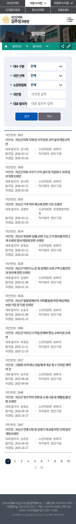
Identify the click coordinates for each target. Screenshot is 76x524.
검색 (26, 116)
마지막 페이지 (41, 467)
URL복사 (69, 46)
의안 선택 (18, 75)
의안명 (17, 94)
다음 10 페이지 (35, 467)
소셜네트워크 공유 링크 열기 (63, 46)
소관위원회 (19, 85)
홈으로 (6, 46)
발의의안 (16, 46)
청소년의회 (38, 10)
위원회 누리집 (61, 3)
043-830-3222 (27, 506)
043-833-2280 (64, 503)
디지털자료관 (12, 10)
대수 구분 (18, 66)
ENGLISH (63, 10)
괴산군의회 (12, 3)
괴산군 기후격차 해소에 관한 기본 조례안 (38, 204)
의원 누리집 (36, 3)
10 (68, 461)
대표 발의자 (20, 103)
